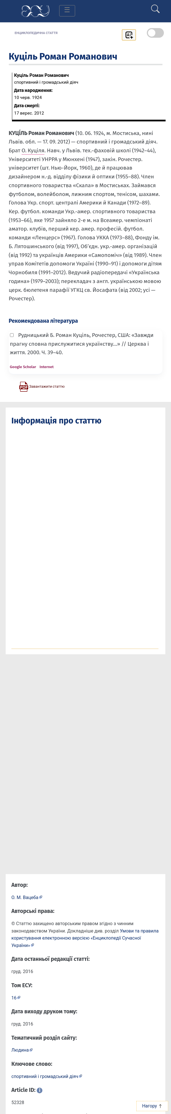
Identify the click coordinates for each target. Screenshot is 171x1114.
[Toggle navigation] (67, 10)
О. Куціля (33, 150)
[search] (155, 6)
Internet (47, 366)
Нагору (152, 1106)
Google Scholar (23, 366)
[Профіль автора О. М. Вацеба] (26, 897)
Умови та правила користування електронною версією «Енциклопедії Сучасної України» (84, 938)
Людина (20, 1050)
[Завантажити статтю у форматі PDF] (42, 386)
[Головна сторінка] (35, 10)
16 (14, 998)
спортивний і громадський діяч (44, 1076)
